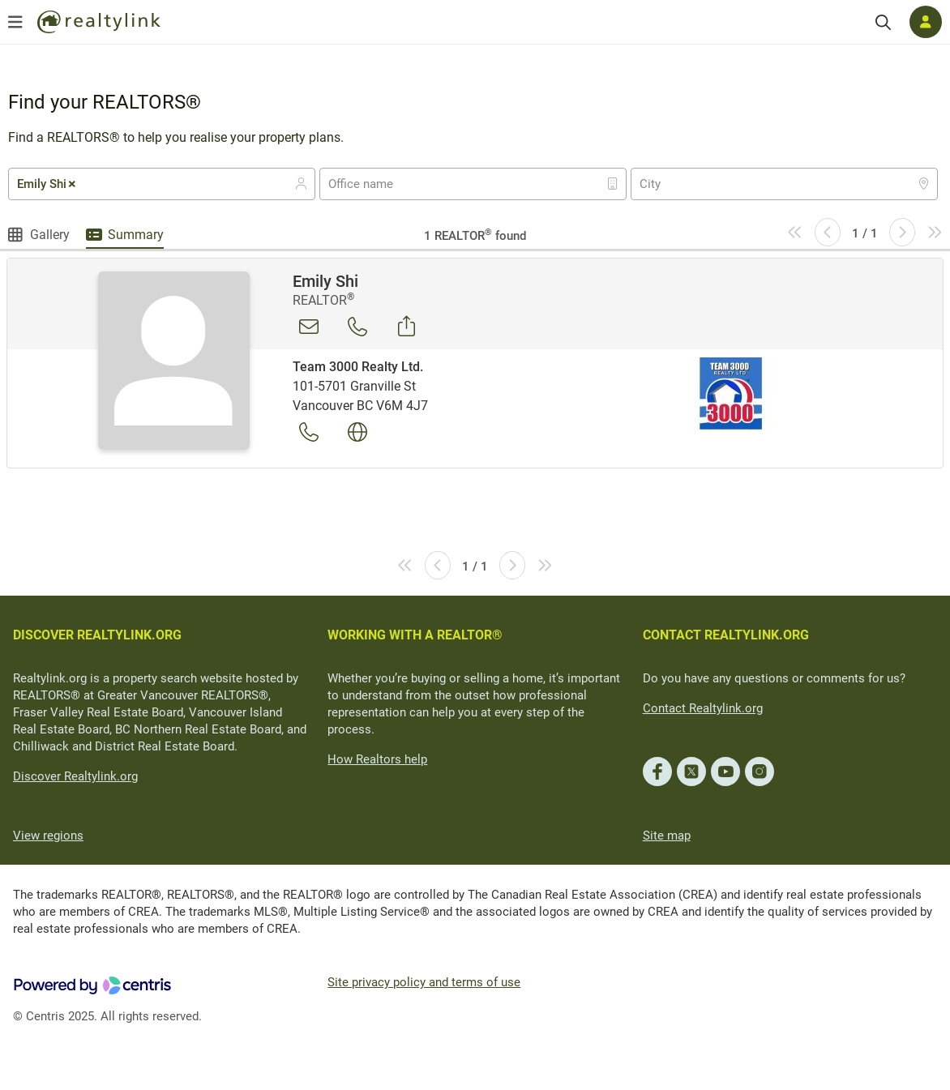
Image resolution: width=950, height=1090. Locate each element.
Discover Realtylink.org (75, 776)
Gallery (50, 234)
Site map (667, 835)
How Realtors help (377, 759)
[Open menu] (15, 22)
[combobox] (161, 184)
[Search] (883, 22)
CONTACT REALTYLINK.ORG (726, 635)
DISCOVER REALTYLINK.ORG (97, 635)
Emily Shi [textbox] (47, 184)
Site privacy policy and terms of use (423, 982)
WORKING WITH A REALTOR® (415, 635)
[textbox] (371, 184)
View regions (48, 835)
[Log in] (925, 22)
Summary (136, 234)
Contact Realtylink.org (703, 708)
